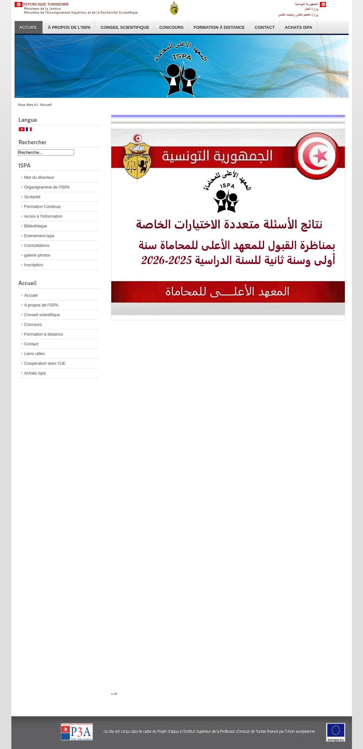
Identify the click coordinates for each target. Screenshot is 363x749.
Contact (265, 27)
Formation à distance (219, 27)
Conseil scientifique (125, 27)
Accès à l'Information (43, 216)
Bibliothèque (35, 226)
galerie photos (37, 255)
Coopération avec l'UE (45, 363)
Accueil (28, 27)
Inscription (33, 264)
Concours (171, 27)
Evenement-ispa (39, 235)
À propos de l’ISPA (69, 27)
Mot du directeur (39, 177)
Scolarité (32, 196)
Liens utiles (34, 353)
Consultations (37, 245)
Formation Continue (42, 206)
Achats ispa (298, 27)
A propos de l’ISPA (41, 305)
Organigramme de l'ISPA (47, 187)
